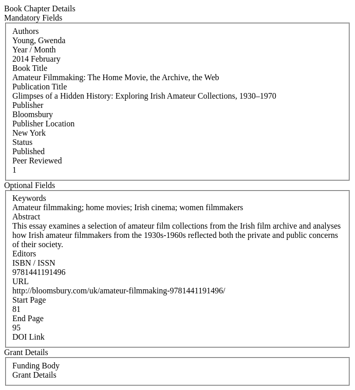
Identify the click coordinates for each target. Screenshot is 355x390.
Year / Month (34, 49)
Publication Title (39, 86)
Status (22, 142)
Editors (24, 253)
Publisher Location (43, 123)
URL (20, 281)
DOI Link (28, 336)
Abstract (26, 216)
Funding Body (36, 365)
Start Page (29, 299)
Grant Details (34, 374)
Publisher (27, 105)
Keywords (29, 198)
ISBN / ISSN (33, 262)
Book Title (29, 68)
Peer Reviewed (37, 160)
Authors (25, 31)
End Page (28, 318)
